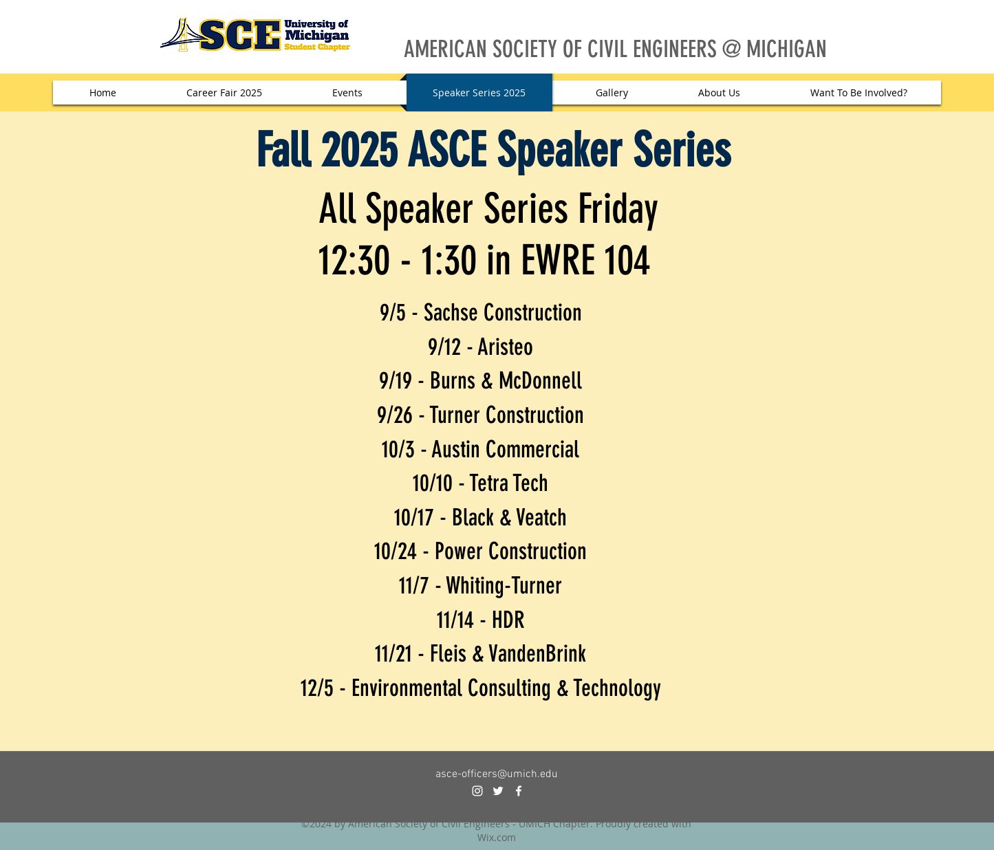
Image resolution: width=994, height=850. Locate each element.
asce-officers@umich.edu (496, 774)
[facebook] (519, 791)
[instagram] (477, 791)
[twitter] (498, 791)
